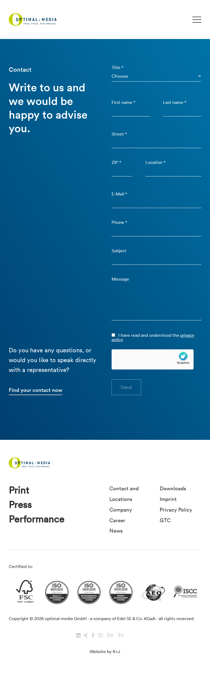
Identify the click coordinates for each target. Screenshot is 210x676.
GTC (165, 519)
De (110, 634)
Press (20, 504)
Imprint (168, 498)
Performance (36, 519)
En (121, 634)
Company (120, 509)
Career (117, 519)
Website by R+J (105, 650)
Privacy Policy (176, 509)
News (116, 530)
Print (19, 490)
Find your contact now (35, 390)
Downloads (173, 488)
